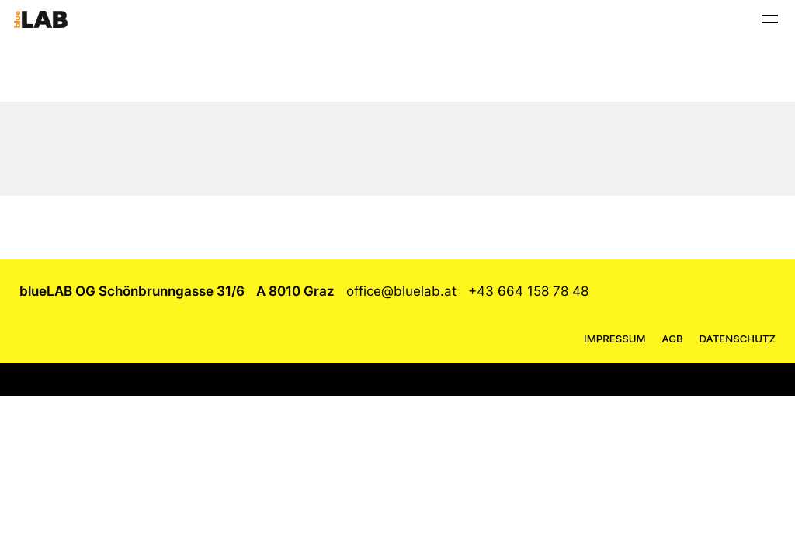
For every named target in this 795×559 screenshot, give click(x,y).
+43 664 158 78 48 (528, 291)
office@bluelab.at (401, 291)
